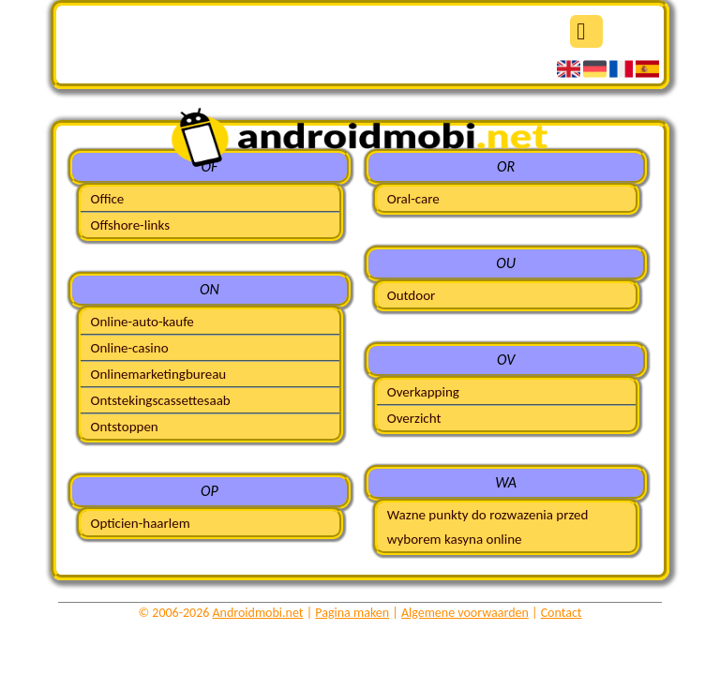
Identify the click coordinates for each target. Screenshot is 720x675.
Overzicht (414, 418)
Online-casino (129, 347)
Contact (561, 613)
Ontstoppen (124, 426)
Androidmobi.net (258, 613)
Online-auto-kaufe (141, 321)
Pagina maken (352, 613)
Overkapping (423, 391)
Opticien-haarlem (139, 523)
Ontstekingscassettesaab (160, 400)
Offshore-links (130, 225)
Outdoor (411, 295)
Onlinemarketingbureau (158, 374)
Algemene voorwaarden (465, 613)
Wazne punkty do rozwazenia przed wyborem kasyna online (488, 527)
